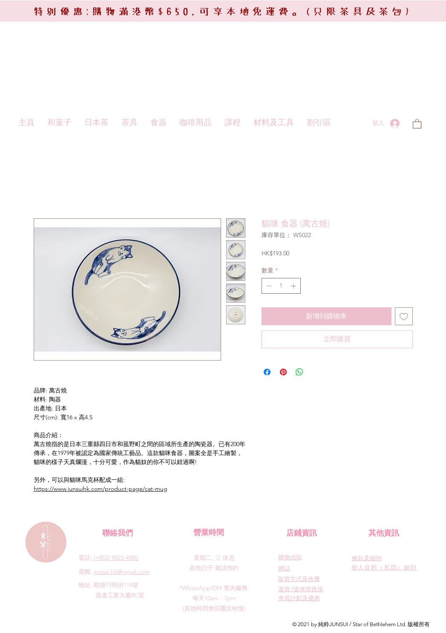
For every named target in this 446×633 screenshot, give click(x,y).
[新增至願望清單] (404, 316)
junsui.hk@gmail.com (122, 572)
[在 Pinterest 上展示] (283, 372)
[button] (417, 123)
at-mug (157, 489)
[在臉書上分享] (267, 372)
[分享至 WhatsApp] (299, 372)
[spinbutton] (281, 285)
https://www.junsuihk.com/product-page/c (91, 489)
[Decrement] (268, 285)
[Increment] (294, 285)
